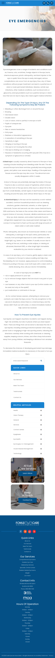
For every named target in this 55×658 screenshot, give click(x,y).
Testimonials (17, 391)
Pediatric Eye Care (27, 562)
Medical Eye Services (27, 565)
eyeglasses (17, 434)
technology (17, 453)
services (16, 425)
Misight (27, 573)
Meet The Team (18, 386)
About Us (16, 374)
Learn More (27, 473)
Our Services (17, 380)
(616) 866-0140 (29, 589)
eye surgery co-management (23, 444)
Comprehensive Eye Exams (27, 559)
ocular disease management (23, 449)
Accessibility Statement (41, 655)
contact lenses (18, 430)
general (16, 420)
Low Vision (27, 575)
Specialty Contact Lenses (27, 567)
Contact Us (17, 397)
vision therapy (18, 415)
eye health (16, 439)
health (15, 410)
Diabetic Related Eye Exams (27, 570)
